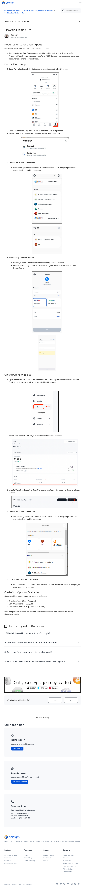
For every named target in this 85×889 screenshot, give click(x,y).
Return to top (42, 717)
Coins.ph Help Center (12, 11)
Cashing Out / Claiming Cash (14, 13)
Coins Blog (28, 858)
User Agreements (69, 866)
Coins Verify (67, 872)
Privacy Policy (68, 869)
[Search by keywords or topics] (71, 10)
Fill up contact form (20, 782)
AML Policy (67, 861)
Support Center (49, 855)
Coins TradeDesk (10, 863)
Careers (66, 858)
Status (45, 861)
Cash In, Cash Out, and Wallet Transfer (38, 11)
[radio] (55, 700)
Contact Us (47, 858)
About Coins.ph (68, 855)
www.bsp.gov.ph (74, 841)
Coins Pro (7, 861)
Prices (26, 855)
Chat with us (17, 749)
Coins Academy (29, 861)
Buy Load (7, 858)
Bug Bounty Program (70, 863)
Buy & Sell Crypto (10, 855)
